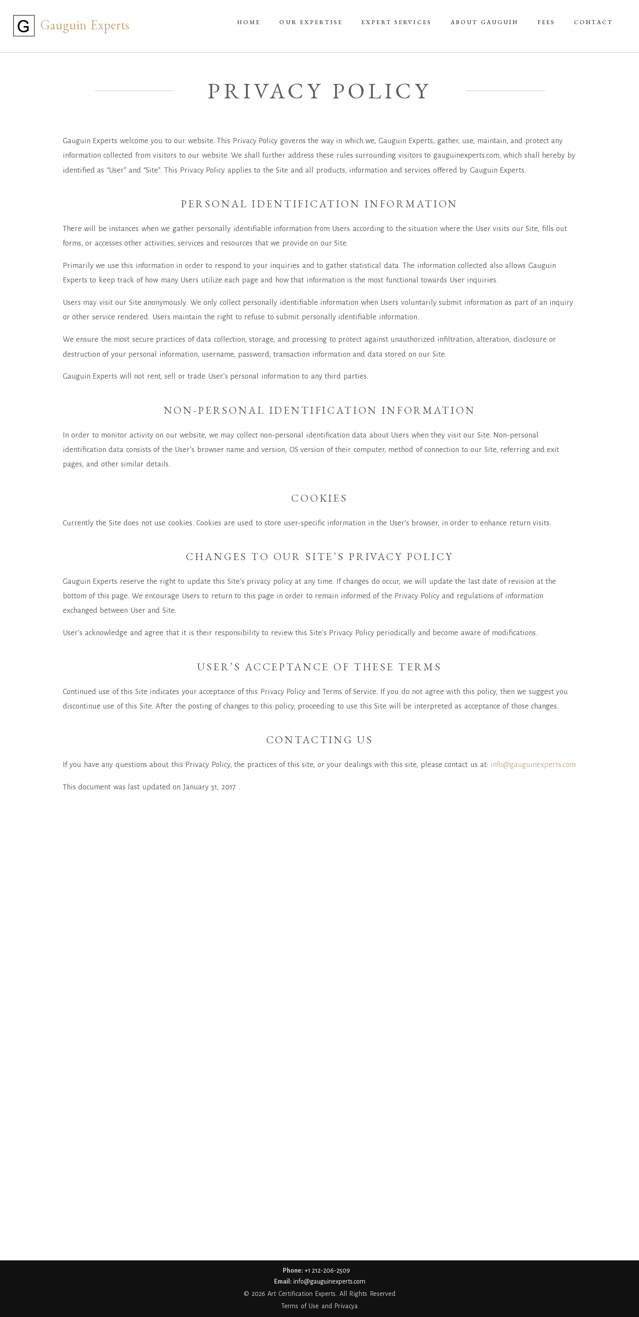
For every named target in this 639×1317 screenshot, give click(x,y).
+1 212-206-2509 (327, 1270)
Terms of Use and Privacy (317, 1306)
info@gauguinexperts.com (533, 764)
